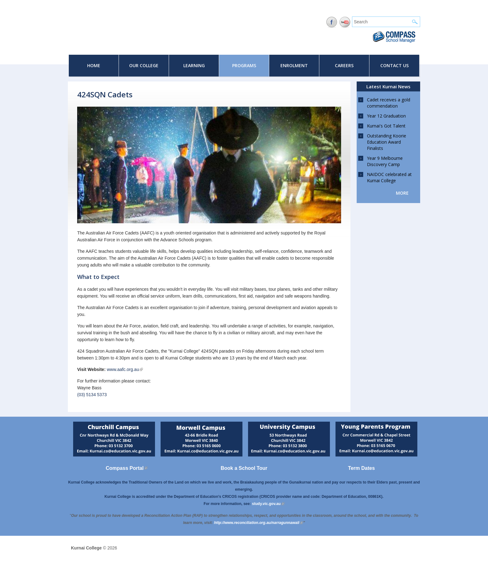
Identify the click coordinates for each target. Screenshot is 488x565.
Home (93, 65)
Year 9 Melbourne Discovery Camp (385, 161)
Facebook (331, 22)
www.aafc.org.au (125, 369)
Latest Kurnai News (388, 86)
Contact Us (394, 65)
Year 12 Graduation (386, 116)
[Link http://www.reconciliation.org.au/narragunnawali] (258, 523)
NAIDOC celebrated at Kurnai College (389, 177)
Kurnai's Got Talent (386, 126)
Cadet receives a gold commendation (388, 103)
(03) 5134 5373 (92, 394)
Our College (143, 65)
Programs (244, 65)
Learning (194, 65)
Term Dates (361, 468)
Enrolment (294, 65)
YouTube (345, 22)
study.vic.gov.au (268, 504)
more (402, 193)
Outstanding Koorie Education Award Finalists (386, 142)
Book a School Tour (244, 468)
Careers (344, 65)
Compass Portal (127, 468)
